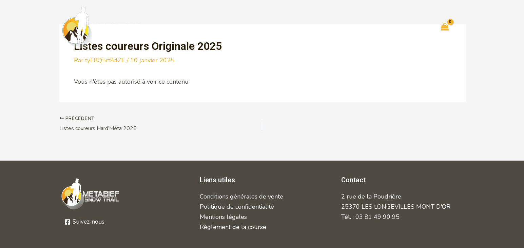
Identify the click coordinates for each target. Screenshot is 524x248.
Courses (202, 27)
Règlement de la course (233, 227)
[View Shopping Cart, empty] (445, 27)
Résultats (326, 27)
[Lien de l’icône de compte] (462, 27)
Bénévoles (371, 27)
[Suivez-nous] (85, 222)
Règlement (245, 27)
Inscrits (287, 27)
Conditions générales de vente (241, 196)
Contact (412, 27)
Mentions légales (223, 217)
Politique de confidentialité (237, 207)
